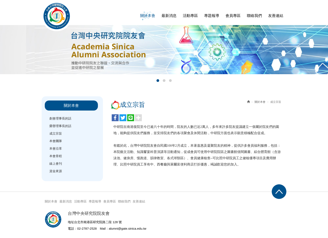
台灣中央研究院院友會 (57, 16)
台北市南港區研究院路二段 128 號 (98, 222)
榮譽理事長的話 (60, 126)
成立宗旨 (55, 133)
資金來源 (55, 171)
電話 (71, 228)
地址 (71, 222)
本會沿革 (55, 148)
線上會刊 (55, 163)
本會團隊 (55, 141)
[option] (164, 49)
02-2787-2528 (87, 228)
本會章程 (55, 156)
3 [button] (170, 81)
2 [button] (164, 81)
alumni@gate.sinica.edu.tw (127, 228)
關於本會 (260, 101)
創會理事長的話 (60, 118)
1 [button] (158, 81)
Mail (103, 228)
